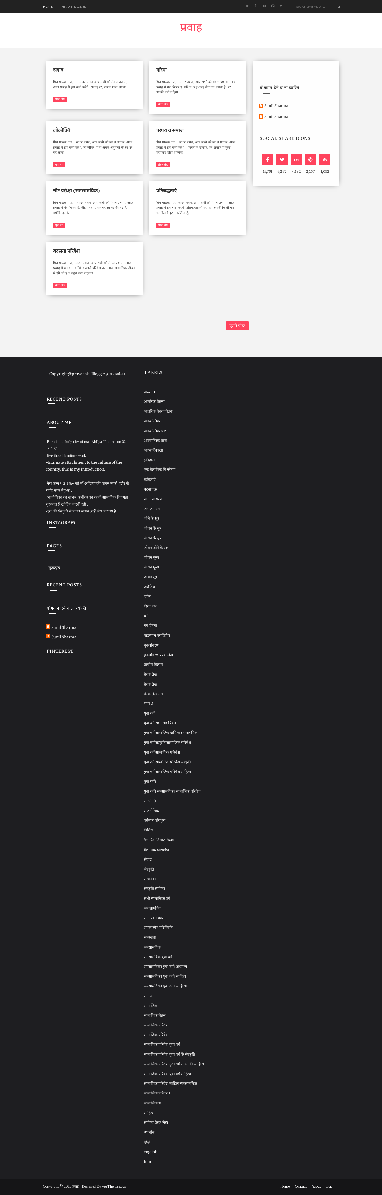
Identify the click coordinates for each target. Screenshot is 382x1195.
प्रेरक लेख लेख (153, 693)
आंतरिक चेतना (154, 401)
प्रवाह (191, 28)
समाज (148, 995)
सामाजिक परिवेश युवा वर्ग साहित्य (167, 1073)
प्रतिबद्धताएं (166, 190)
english (150, 1151)
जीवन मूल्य (151, 557)
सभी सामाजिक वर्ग (157, 898)
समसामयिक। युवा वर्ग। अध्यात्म (165, 966)
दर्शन (147, 596)
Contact (301, 1186)
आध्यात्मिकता (153, 450)
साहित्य (149, 1112)
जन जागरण (152, 508)
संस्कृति (149, 869)
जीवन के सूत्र (152, 528)
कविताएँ (150, 479)
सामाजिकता (152, 1103)
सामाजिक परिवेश (156, 1025)
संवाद (58, 70)
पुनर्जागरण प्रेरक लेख (158, 654)
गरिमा (161, 70)
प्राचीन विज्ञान (153, 664)
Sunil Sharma (276, 106)
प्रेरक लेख (60, 99)
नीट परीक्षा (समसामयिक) (76, 190)
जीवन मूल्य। (152, 567)
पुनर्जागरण (151, 645)
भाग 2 (148, 703)
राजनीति (150, 801)
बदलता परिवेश (66, 251)
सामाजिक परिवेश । (157, 1034)
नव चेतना (150, 625)
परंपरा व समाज (169, 130)
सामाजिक (151, 1005)
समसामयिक (152, 947)
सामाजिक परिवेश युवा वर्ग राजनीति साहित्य (174, 1064)
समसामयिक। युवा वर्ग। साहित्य (165, 976)
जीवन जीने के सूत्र (156, 547)
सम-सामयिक (153, 917)
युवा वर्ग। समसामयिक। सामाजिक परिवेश (172, 791)
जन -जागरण (153, 498)
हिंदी (147, 1141)
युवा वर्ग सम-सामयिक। (160, 722)
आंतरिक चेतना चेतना (158, 411)
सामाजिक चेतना (155, 1015)
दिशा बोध (150, 606)
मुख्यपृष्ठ (54, 567)
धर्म (146, 615)
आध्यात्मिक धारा (155, 440)
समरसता (150, 937)
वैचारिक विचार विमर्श (159, 840)
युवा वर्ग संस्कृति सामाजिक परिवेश (167, 742)
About (316, 1186)
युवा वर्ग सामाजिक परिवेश (162, 752)
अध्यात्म (149, 391)
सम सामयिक (152, 908)
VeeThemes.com (114, 1186)
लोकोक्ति (61, 130)
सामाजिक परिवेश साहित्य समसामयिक (170, 1083)
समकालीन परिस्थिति (158, 927)
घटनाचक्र (150, 489)
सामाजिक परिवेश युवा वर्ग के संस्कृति (169, 1054)
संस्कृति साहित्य (154, 888)
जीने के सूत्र (151, 518)
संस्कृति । (150, 878)
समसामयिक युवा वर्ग (158, 956)
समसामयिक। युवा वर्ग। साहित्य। (165, 985)
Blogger (98, 373)
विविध (148, 830)
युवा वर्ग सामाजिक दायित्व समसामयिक (171, 732)
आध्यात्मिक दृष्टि (155, 430)
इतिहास (149, 459)
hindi (149, 1161)
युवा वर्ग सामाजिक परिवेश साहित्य (167, 771)
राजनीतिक (151, 810)
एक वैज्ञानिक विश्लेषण (159, 469)
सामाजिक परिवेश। (157, 1093)
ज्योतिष (149, 586)
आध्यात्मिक (152, 420)
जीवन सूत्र (151, 576)
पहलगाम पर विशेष (157, 635)
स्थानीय (149, 1132)
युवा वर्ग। (150, 781)
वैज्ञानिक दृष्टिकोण (156, 849)
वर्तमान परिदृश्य (154, 820)
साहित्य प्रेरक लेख (156, 1122)
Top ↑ (330, 1186)
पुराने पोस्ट (237, 325)
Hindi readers (73, 7)
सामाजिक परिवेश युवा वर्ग (162, 1044)
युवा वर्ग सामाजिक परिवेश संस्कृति (167, 761)
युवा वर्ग (59, 164)
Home (48, 7)
